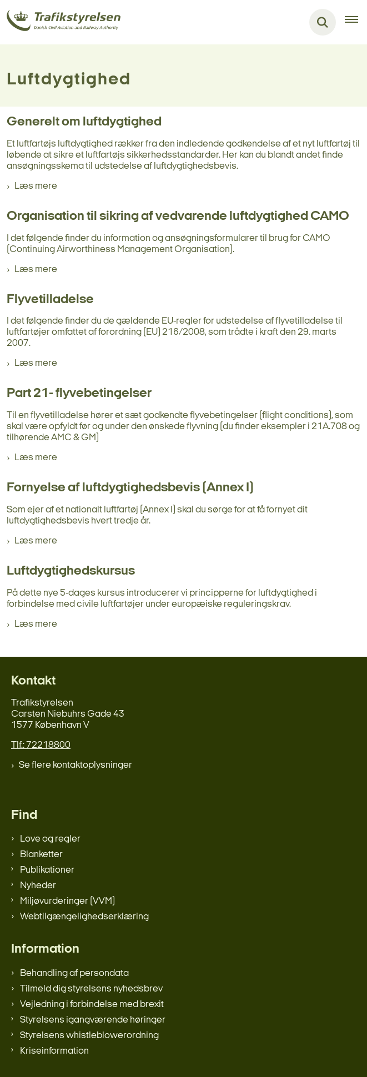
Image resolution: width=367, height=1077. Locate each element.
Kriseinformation (54, 1051)
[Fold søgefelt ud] (322, 22)
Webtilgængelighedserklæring (84, 917)
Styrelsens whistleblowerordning (89, 1035)
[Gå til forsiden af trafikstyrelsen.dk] (60, 22)
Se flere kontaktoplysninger (75, 765)
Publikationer (47, 870)
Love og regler (50, 839)
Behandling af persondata (74, 973)
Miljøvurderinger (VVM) (67, 901)
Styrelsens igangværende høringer (92, 1020)
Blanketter (41, 854)
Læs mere (35, 186)
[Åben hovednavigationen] (356, 22)
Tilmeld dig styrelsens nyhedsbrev (91, 989)
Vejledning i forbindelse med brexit (92, 1004)
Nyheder (38, 885)
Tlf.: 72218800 (41, 745)
